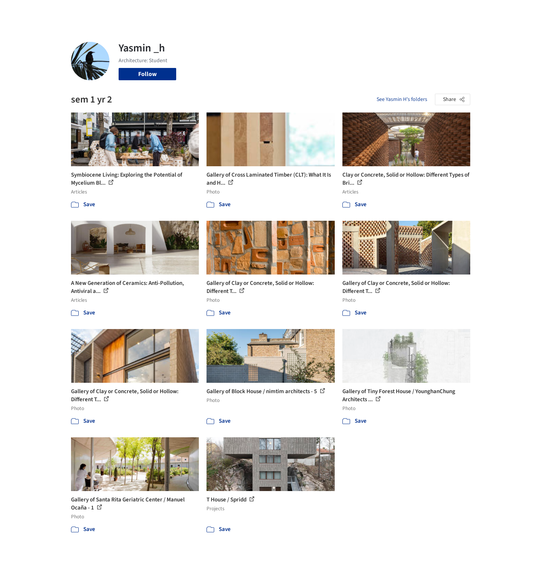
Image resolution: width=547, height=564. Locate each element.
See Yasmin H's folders (402, 99)
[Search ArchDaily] (149, 10)
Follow (147, 74)
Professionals (347, 11)
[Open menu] (504, 11)
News (378, 11)
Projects (241, 11)
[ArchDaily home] (43, 10)
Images (267, 11)
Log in (441, 11)
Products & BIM (303, 11)
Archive (401, 11)
